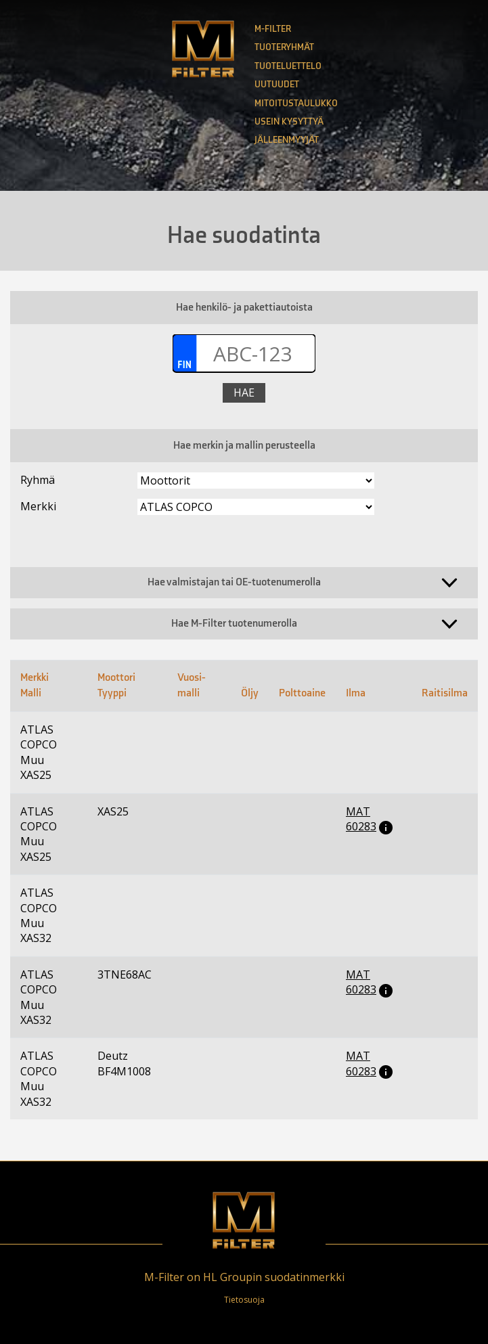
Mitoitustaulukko (296, 103)
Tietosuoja (244, 1299)
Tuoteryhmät (284, 47)
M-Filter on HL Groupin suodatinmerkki (244, 1277)
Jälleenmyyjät (286, 139)
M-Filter (272, 29)
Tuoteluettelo (287, 66)
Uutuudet (276, 84)
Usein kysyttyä (289, 121)
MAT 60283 (361, 819)
